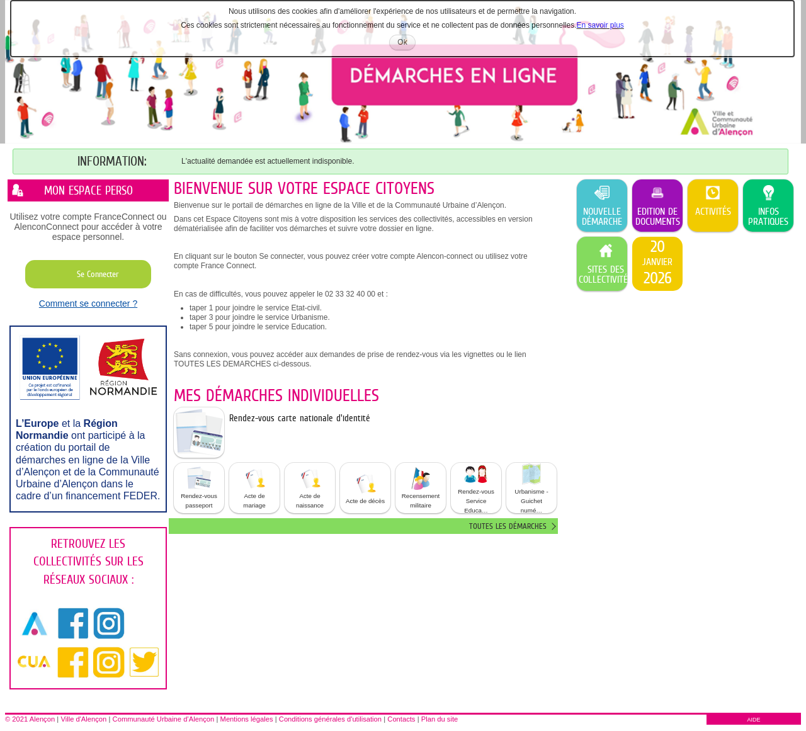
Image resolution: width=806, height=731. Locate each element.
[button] (199, 488)
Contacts (401, 719)
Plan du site (439, 719)
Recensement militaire (421, 487)
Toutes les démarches (508, 526)
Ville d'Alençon (83, 719)
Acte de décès (365, 487)
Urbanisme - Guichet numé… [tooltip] (531, 488)
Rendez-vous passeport (199, 487)
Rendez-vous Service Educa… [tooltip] (476, 488)
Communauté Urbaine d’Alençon (164, 719)
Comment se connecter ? (88, 303)
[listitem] (657, 264)
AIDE (753, 720)
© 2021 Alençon (30, 719)
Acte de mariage (254, 487)
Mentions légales (246, 719)
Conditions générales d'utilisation (330, 719)
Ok (406, 43)
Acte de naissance (310, 487)
